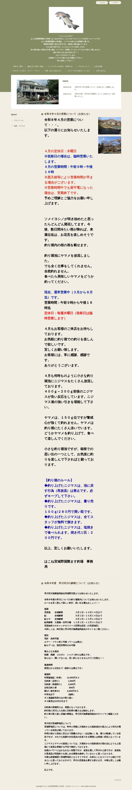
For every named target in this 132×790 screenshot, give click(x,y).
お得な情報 (98, 66)
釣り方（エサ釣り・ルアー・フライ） (27, 71)
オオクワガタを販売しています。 (79, 71)
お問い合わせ (101, 71)
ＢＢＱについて (84, 66)
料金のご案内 (18, 66)
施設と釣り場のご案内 (36, 66)
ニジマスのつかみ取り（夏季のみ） (61, 66)
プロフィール (19, 120)
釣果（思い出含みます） (54, 71)
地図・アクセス (19, 126)
